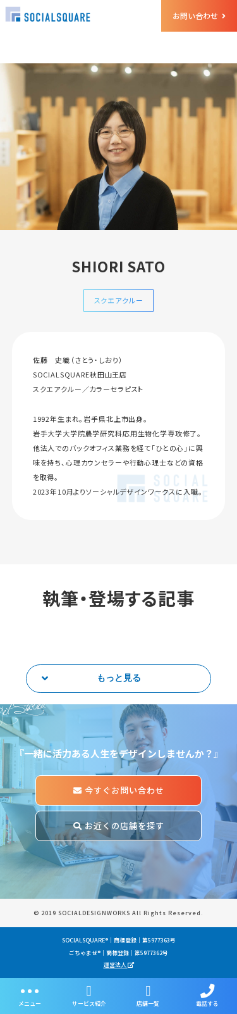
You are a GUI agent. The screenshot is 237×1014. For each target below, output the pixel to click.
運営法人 (119, 965)
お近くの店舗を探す (118, 826)
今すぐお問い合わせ (118, 790)
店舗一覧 (148, 996)
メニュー (29, 996)
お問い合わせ (199, 15)
